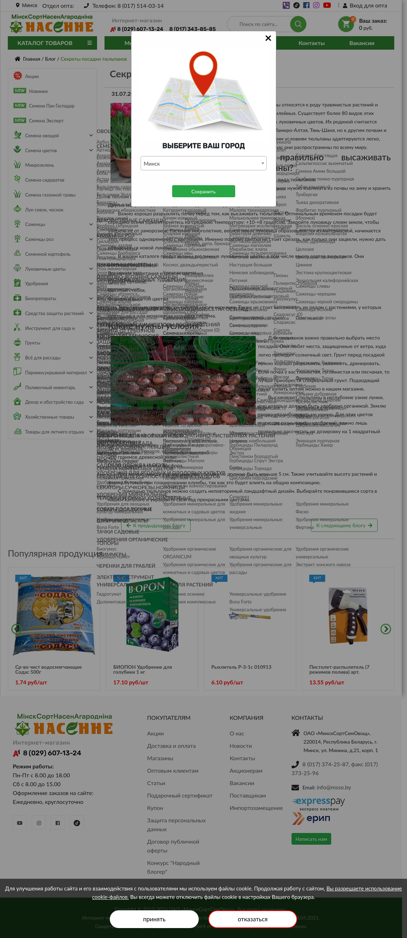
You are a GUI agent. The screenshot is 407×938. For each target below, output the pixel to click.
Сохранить (203, 191)
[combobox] (204, 163)
